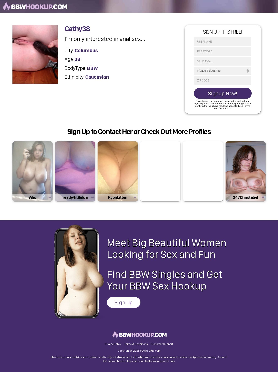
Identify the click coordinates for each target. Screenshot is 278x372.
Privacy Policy (113, 344)
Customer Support (162, 344)
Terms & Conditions (136, 344)
